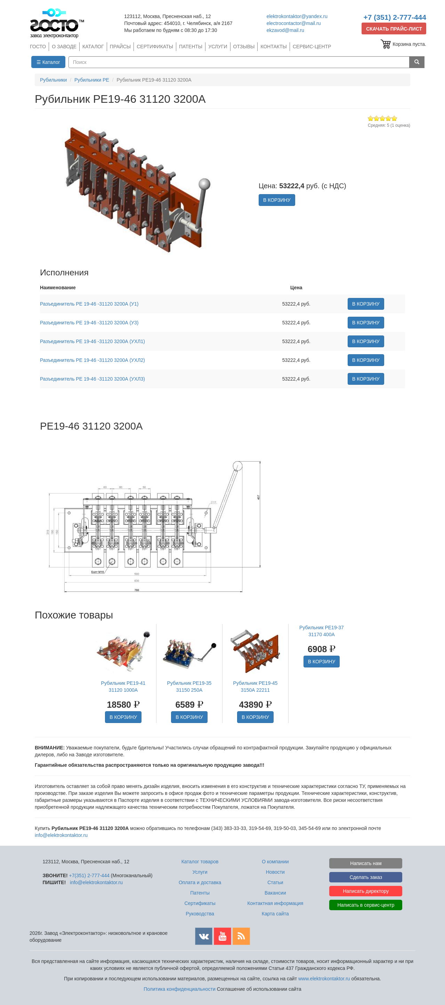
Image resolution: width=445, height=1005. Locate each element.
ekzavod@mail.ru (285, 30)
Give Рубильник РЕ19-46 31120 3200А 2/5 (377, 118)
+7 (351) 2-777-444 (395, 17)
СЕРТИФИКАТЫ (155, 46)
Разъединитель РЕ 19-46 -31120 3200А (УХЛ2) (92, 360)
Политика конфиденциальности (180, 989)
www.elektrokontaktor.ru (324, 978)
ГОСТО (38, 46)
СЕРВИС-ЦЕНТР (312, 46)
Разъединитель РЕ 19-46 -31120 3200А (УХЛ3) (92, 379)
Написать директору (366, 891)
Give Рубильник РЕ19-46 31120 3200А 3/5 (383, 118)
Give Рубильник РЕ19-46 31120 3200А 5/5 (394, 118)
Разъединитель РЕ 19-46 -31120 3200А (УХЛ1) (92, 341)
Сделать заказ (366, 877)
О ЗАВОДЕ (64, 46)
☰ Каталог (48, 62)
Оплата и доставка (200, 882)
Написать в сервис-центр (366, 905)
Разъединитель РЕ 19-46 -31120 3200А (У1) (89, 304)
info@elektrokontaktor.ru (61, 835)
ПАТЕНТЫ (190, 46)
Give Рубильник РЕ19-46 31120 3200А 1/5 (371, 118)
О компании (275, 861)
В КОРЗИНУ (277, 200)
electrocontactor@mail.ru (294, 23)
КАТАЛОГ (93, 46)
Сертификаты (199, 903)
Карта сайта (275, 913)
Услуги (200, 872)
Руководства (200, 913)
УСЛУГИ (217, 46)
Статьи (275, 882)
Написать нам (366, 863)
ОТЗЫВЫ (244, 46)
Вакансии (275, 893)
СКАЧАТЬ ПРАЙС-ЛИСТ (394, 29)
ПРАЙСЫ (120, 46)
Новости (275, 872)
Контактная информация (275, 903)
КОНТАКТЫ (273, 46)
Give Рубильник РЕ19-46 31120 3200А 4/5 (388, 118)
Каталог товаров (200, 861)
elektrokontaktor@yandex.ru (297, 16)
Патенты (200, 893)
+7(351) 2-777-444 (89, 875)
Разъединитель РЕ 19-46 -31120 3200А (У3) (89, 322)
